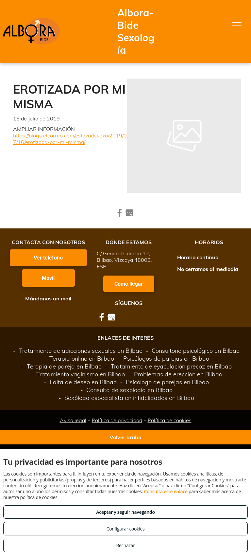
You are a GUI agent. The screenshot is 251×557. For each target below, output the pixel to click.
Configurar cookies (126, 529)
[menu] (236, 22)
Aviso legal (73, 420)
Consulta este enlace (165, 491)
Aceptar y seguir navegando (125, 512)
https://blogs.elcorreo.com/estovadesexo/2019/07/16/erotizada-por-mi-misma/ (70, 138)
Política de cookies (170, 420)
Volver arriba (125, 437)
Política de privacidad (117, 420)
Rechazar (125, 545)
